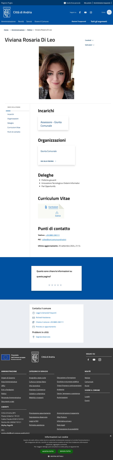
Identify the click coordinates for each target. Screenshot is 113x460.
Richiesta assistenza (36, 425)
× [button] (110, 436)
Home (6, 29)
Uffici (3, 385)
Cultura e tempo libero (37, 381)
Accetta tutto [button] (48, 451)
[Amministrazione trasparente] (102, 3)
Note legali (61, 425)
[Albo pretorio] (87, 3)
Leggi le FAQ (33, 421)
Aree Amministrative (9, 381)
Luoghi (87, 396)
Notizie (87, 377)
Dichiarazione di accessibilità (67, 429)
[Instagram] (89, 12)
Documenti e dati (7, 401)
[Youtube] (84, 12)
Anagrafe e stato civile (37, 377)
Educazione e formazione (66, 377)
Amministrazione (18, 29)
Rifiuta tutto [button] (65, 451)
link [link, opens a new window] (78, 447)
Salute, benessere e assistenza (68, 393)
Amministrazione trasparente (68, 413)
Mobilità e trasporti (36, 397)
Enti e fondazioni (7, 389)
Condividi (89, 40)
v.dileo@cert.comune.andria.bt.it (54, 239)
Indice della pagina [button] (14, 107)
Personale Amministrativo (11, 397)
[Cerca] (109, 12)
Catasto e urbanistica (37, 393)
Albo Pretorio (62, 417)
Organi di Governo (8, 377)
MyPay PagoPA (7, 425)
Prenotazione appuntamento (40, 413)
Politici (29, 29)
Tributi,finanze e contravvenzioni (69, 385)
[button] (56, 456)
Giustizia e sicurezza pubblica (68, 381)
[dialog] (56, 447)
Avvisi (87, 385)
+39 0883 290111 (53, 235)
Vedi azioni (90, 45)
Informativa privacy (64, 421)
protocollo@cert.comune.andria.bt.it (15, 433)
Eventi (87, 400)
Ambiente (60, 389)
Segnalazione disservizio (38, 417)
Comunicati (89, 381)
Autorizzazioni (62, 397)
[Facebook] (78, 12)
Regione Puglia (6, 3)
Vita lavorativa (34, 385)
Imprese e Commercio (37, 389)
